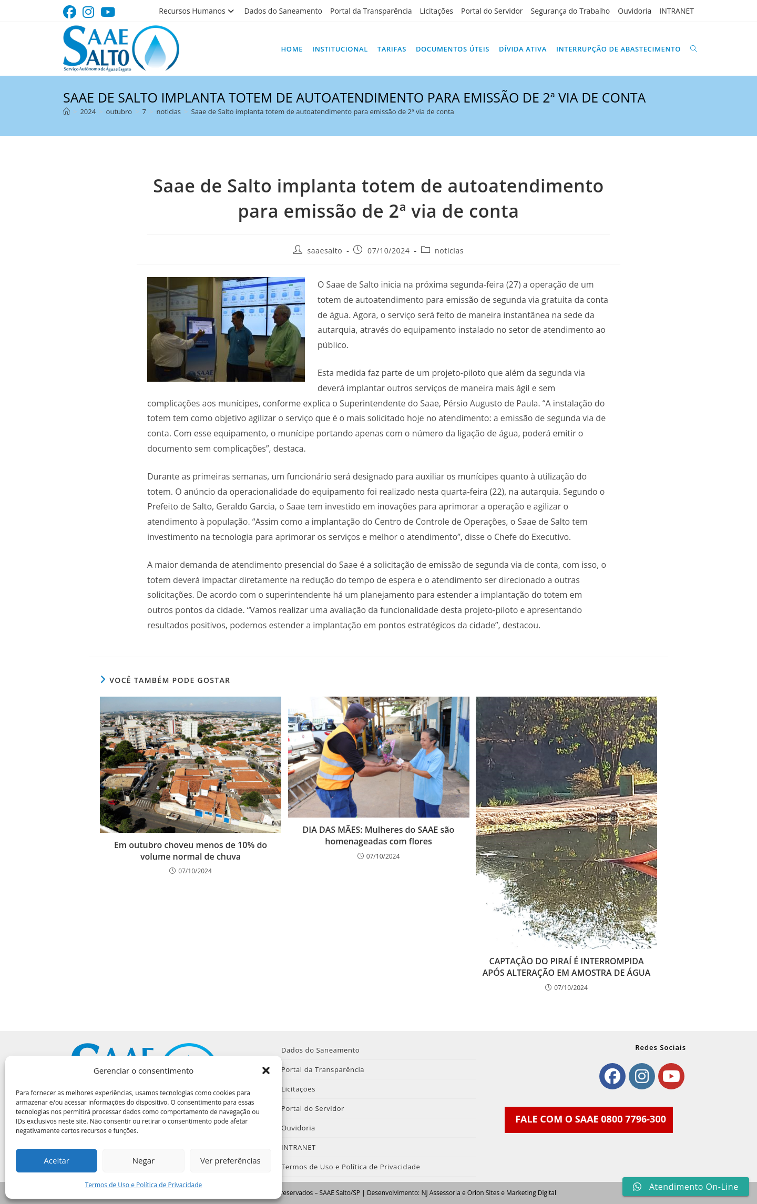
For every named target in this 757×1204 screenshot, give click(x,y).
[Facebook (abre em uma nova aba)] (71, 12)
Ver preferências (230, 1160)
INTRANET (676, 11)
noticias (449, 251)
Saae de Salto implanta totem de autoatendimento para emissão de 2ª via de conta (322, 111)
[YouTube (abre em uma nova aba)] (107, 12)
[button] (266, 1070)
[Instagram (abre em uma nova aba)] (88, 12)
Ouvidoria (634, 11)
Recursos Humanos (197, 11)
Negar (143, 1160)
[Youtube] (671, 1076)
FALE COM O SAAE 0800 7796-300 (590, 1119)
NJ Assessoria (440, 1192)
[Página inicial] (66, 111)
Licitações (436, 11)
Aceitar (56, 1160)
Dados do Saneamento (283, 11)
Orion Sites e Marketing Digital (511, 1192)
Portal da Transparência (371, 11)
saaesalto (324, 251)
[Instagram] (642, 1076)
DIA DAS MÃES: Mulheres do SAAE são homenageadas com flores (379, 835)
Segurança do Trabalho (570, 11)
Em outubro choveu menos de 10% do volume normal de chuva (190, 850)
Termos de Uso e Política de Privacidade (143, 1184)
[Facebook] (612, 1076)
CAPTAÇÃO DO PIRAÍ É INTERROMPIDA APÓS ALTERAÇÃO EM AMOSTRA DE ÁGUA (566, 966)
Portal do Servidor (492, 11)
